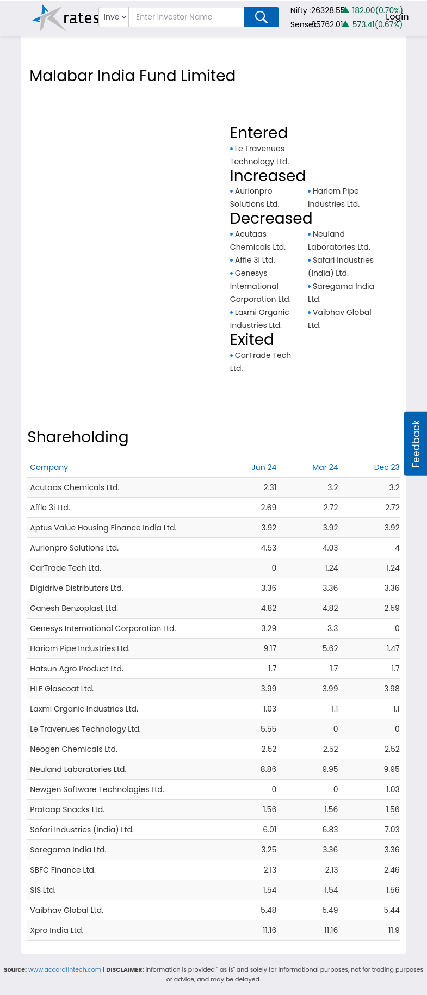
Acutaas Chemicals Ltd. (74, 487)
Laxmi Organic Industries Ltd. (84, 708)
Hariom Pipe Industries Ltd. (80, 648)
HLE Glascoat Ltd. (62, 688)
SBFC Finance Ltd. (63, 869)
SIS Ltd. (42, 890)
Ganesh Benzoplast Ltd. (74, 608)
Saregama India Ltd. (68, 849)
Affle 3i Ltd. (255, 260)
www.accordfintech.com (64, 969)
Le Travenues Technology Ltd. (85, 729)
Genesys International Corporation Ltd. (260, 286)
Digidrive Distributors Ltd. (76, 588)
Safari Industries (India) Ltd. (82, 829)
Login (397, 16)
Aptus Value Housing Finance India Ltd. (103, 527)
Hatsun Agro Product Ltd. (76, 668)
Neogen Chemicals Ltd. (73, 749)
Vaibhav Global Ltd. (66, 910)
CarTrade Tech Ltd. (65, 568)
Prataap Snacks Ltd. (67, 809)
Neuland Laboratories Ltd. (78, 769)
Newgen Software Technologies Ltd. (97, 789)
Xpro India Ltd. (56, 930)
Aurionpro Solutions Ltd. (74, 547)
